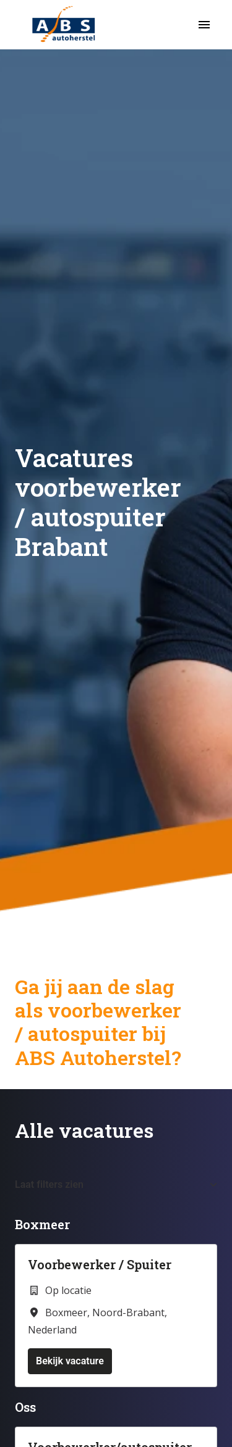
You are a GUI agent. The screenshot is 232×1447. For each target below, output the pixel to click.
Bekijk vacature (70, 1361)
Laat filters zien (116, 1184)
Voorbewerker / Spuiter (99, 1264)
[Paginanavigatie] (204, 24)
